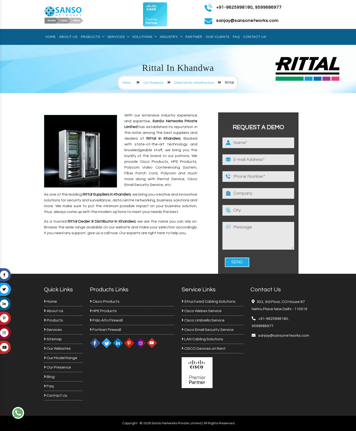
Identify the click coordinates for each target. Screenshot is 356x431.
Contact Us (254, 37)
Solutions (144, 37)
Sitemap (53, 339)
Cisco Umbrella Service (203, 320)
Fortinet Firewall (105, 330)
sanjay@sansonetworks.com (283, 335)
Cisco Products (105, 301)
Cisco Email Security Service (208, 330)
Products (92, 37)
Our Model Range (60, 358)
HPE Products (103, 311)
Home (51, 37)
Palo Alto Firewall (106, 320)
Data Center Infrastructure (194, 82)
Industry (171, 37)
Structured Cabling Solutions (208, 301)
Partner (193, 37)
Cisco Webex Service (201, 311)
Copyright (129, 423)
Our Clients (217, 37)
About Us (68, 37)
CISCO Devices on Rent (204, 348)
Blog (49, 377)
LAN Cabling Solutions (202, 339)
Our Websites (57, 348)
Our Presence (153, 82)
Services (118, 37)
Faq (236, 37)
